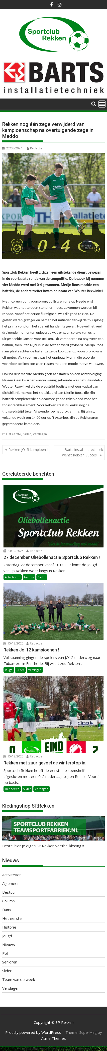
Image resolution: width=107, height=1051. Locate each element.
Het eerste (13, 434)
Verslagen (40, 434)
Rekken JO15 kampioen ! (28, 449)
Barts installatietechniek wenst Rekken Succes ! (82, 452)
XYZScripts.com (78, 1049)
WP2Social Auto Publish (33, 1049)
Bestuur (9, 892)
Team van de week (18, 979)
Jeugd (8, 670)
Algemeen (10, 883)
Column (8, 900)
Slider (27, 434)
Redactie (34, 148)
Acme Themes (53, 1038)
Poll (5, 953)
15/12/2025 (13, 643)
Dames (8, 909)
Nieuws (29, 577)
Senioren (9, 961)
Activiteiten (12, 577)
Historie (9, 927)
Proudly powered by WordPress (33, 1032)
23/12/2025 (13, 551)
